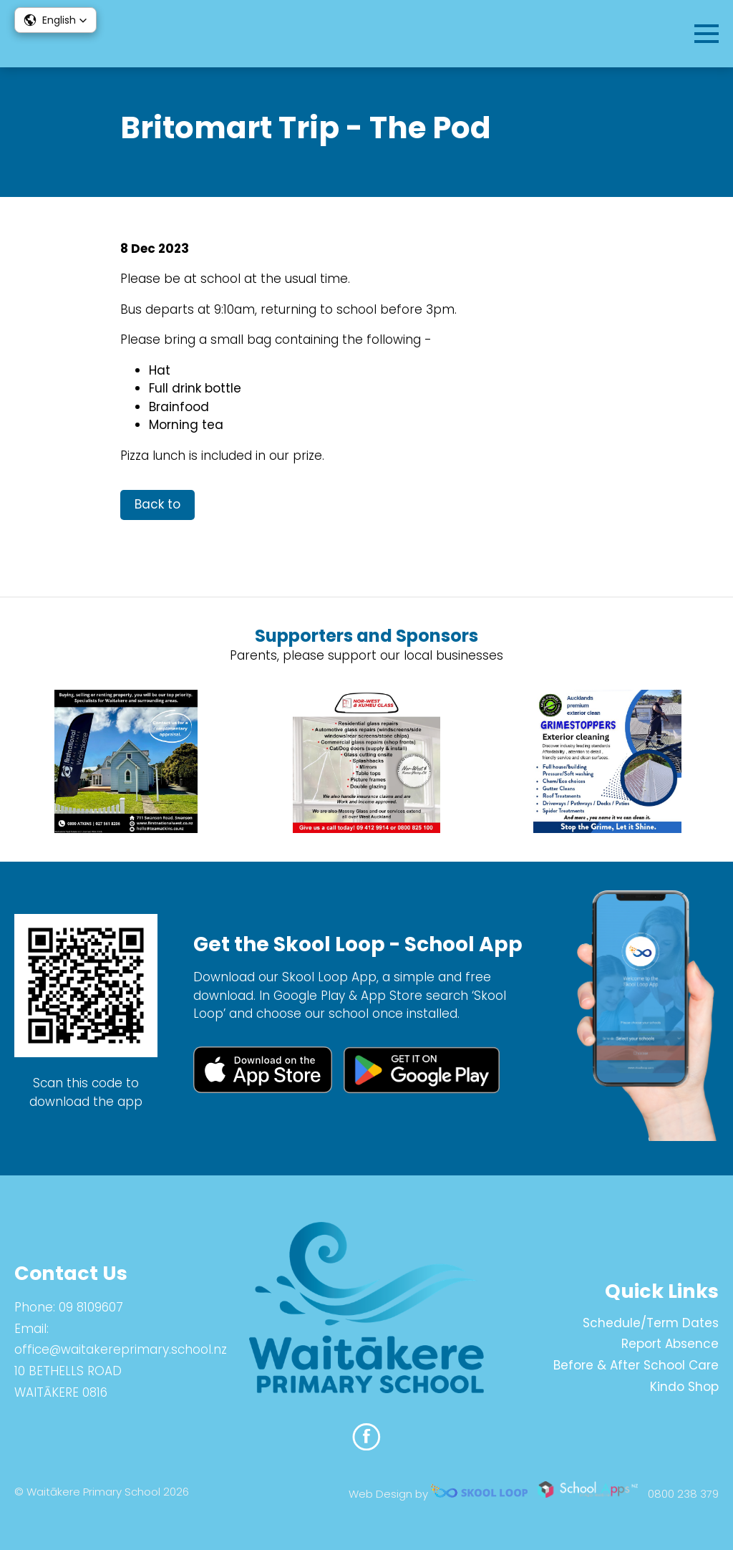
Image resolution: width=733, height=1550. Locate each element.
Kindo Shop (684, 1386)
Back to (157, 504)
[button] (55, 20)
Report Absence (670, 1343)
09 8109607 (91, 1307)
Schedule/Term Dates (651, 1323)
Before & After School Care (636, 1365)
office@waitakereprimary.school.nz (120, 1349)
